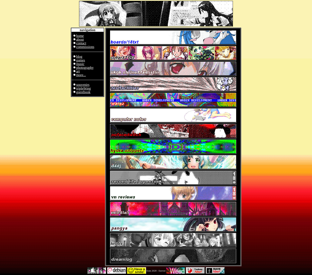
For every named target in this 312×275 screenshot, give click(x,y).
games (80, 60)
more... (81, 75)
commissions (85, 47)
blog (79, 56)
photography (85, 67)
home (80, 36)
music (80, 64)
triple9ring (83, 88)
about (80, 39)
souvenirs (82, 85)
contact (81, 43)
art (78, 71)
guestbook (83, 92)
